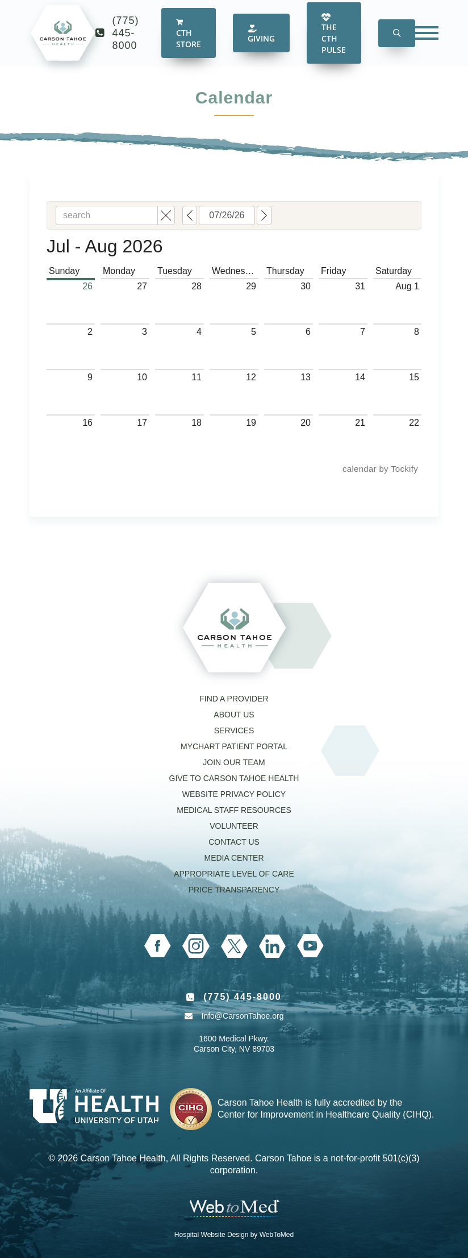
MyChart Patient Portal (234, 746)
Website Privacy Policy (234, 794)
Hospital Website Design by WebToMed (234, 1235)
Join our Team (234, 762)
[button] (396, 42)
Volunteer (234, 826)
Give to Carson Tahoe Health (234, 778)
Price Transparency (234, 889)
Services (234, 730)
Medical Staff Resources (234, 810)
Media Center (234, 857)
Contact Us (234, 841)
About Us (234, 714)
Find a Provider (233, 698)
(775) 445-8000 (125, 42)
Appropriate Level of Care (234, 873)
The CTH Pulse (333, 42)
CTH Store (188, 43)
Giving (261, 42)
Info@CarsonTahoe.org (243, 1015)
